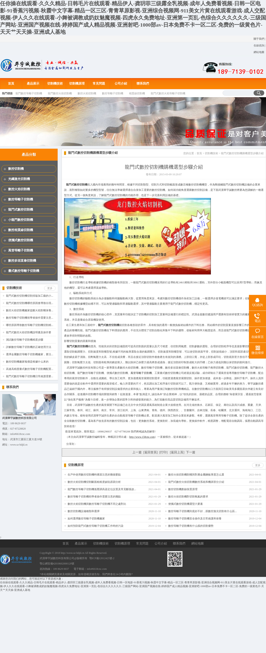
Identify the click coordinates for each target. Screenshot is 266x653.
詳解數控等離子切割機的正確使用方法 (28, 347)
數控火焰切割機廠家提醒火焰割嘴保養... (29, 310)
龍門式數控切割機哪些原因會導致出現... (29, 303)
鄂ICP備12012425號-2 (101, 558)
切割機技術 (55, 83)
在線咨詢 (259, 45)
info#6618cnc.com (97, 568)
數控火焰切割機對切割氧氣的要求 (188, 496)
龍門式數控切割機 (20, 209)
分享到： (71, 444)
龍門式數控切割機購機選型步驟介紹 (93, 152)
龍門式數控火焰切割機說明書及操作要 (28, 332)
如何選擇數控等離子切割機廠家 (86, 518)
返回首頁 (150, 452)
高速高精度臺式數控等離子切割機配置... (29, 369)
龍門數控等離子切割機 (29, 93)
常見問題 (99, 83)
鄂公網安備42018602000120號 (57, 563)
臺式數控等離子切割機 (23, 270)
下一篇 (190, 452)
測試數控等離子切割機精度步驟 (24, 339)
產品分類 (29, 154)
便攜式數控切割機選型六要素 (185, 503)
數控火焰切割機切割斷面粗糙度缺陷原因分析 (94, 481)
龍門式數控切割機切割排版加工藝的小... (29, 295)
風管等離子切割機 (20, 250)
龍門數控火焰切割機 (60, 93)
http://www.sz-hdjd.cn (72, 552)
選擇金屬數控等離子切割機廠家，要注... (29, 354)
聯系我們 (143, 83)
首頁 (11, 83)
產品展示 (33, 83)
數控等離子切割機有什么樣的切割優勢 (190, 525)
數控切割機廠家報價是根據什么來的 (27, 361)
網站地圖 (259, 52)
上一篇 (137, 452)
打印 (163, 452)
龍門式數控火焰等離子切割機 (168, 93)
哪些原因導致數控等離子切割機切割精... (29, 325)
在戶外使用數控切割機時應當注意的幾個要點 (94, 474)
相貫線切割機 (137, 93)
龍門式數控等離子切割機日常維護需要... (29, 376)
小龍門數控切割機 (20, 219)
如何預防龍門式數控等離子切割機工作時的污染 (95, 525)
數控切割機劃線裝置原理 (183, 489)
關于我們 (259, 38)
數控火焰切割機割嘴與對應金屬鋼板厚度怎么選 (196, 474)
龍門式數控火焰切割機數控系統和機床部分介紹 (196, 481)
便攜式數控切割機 (20, 240)
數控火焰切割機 (87, 93)
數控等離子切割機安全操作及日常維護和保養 (194, 518)
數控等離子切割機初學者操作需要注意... (29, 317)
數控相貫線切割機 (20, 230)
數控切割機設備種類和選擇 (84, 511)
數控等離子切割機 (112, 93)
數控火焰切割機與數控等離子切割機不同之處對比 (97, 503)
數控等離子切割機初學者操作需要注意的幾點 (94, 496)
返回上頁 (177, 452)
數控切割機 (16, 168)
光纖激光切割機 (19, 179)
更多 (50, 288)
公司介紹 (121, 83)
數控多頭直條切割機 (22, 260)
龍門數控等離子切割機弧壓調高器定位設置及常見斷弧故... (102, 489)
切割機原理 (77, 83)
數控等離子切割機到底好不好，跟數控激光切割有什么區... (202, 511)
